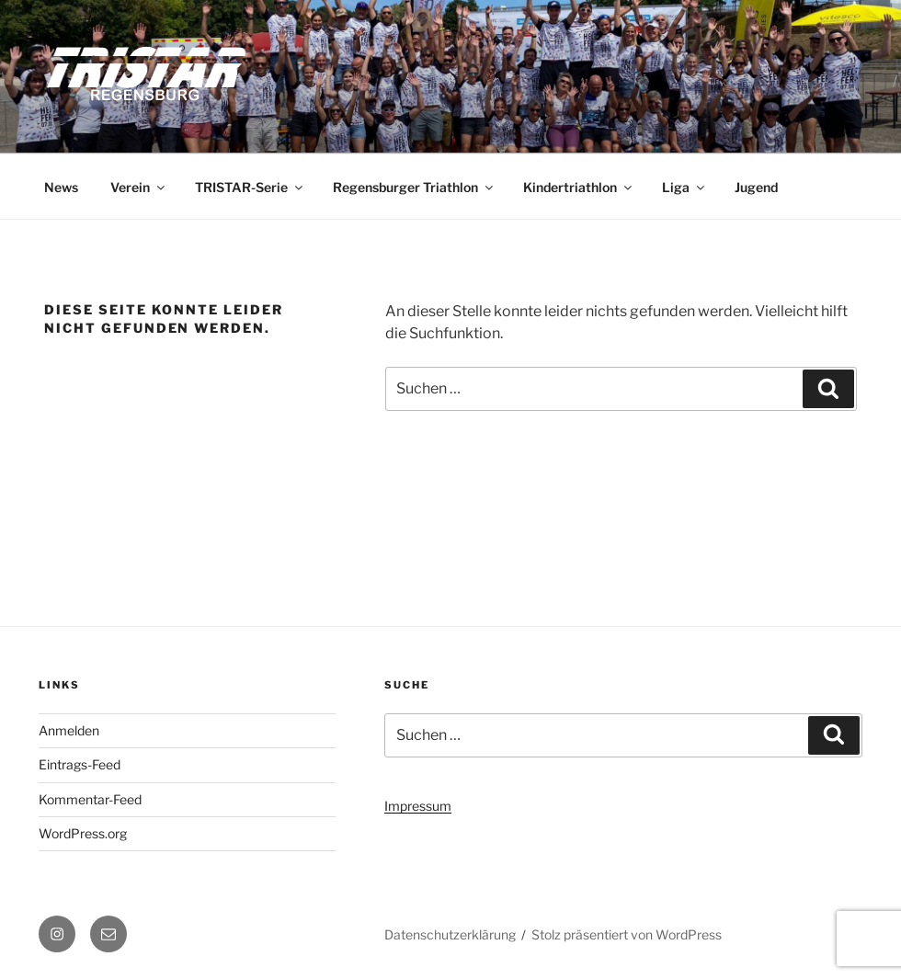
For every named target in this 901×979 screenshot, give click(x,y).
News (61, 187)
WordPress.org (83, 833)
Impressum (417, 806)
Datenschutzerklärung (450, 934)
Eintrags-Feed (79, 764)
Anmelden (69, 730)
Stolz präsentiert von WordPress (626, 934)
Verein (138, 187)
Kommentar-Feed (90, 799)
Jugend (756, 187)
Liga (684, 187)
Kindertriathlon (578, 187)
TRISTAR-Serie (250, 187)
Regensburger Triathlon (414, 187)
